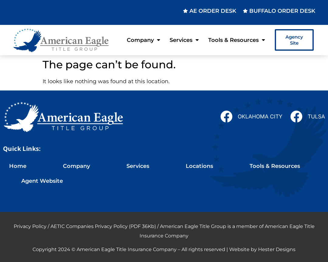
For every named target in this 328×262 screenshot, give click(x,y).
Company (143, 40)
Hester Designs (276, 249)
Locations (199, 166)
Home (17, 166)
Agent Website (42, 181)
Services (184, 40)
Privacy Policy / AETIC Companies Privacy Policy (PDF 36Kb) (85, 226)
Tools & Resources (236, 40)
